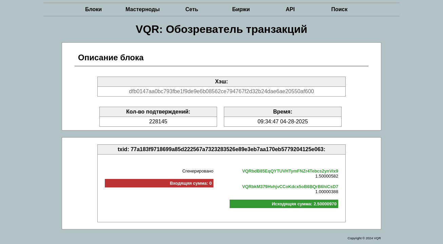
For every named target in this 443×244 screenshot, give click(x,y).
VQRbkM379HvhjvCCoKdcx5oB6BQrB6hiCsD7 (290, 186)
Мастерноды (143, 9)
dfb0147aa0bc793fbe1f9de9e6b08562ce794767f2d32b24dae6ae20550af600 (221, 91)
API (290, 9)
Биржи (241, 9)
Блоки (93, 9)
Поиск (339, 9)
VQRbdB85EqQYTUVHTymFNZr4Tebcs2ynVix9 (290, 171)
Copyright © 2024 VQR (364, 238)
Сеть (192, 9)
